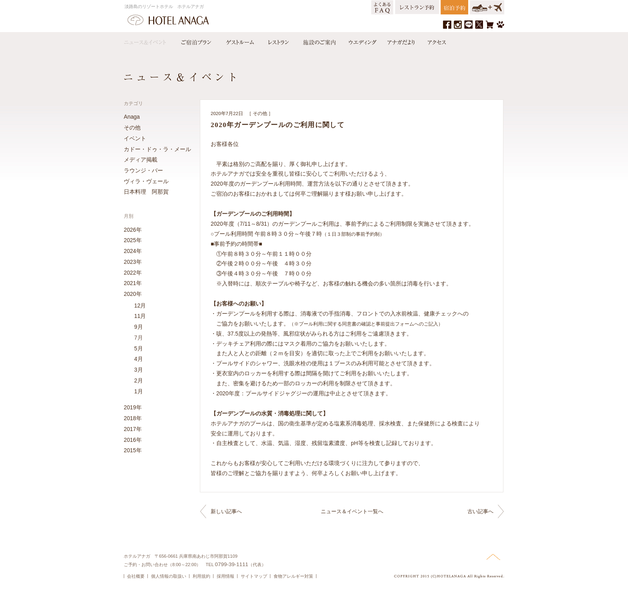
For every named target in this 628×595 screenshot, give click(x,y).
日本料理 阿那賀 (146, 191)
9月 (138, 327)
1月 (138, 391)
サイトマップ (254, 576)
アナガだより (402, 40)
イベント (135, 138)
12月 (140, 305)
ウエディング (361, 40)
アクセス (435, 40)
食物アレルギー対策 (293, 576)
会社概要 (136, 576)
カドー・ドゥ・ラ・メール (157, 149)
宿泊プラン (195, 40)
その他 (260, 113)
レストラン (278, 40)
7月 (138, 337)
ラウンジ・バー (143, 170)
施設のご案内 (318, 40)
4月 (138, 359)
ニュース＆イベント (149, 40)
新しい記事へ (226, 511)
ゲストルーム (239, 40)
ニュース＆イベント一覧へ (352, 511)
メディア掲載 (140, 159)
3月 (138, 369)
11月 (140, 316)
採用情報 (225, 576)
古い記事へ (480, 511)
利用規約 (201, 576)
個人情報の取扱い (168, 576)
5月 (138, 348)
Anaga (132, 116)
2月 (138, 380)
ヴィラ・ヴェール (146, 181)
